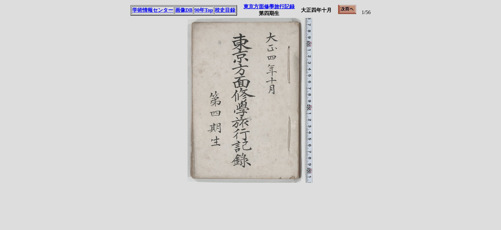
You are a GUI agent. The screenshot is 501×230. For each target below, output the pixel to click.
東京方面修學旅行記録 (269, 6)
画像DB (183, 10)
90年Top (203, 10)
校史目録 (225, 10)
